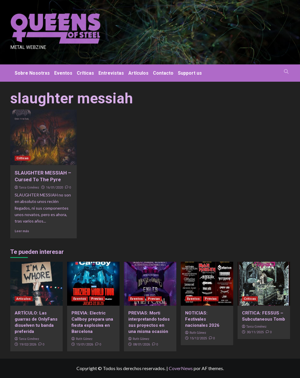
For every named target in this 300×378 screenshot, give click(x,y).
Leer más (22, 231)
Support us (190, 73)
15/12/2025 (198, 338)
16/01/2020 (54, 187)
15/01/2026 (84, 344)
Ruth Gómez (84, 339)
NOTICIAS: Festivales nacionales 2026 (202, 319)
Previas (97, 299)
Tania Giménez (29, 187)
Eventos (63, 73)
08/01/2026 (141, 344)
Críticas (85, 73)
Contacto (163, 73)
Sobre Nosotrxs (32, 73)
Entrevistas (111, 73)
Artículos (138, 73)
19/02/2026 (27, 344)
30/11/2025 (255, 332)
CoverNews (181, 368)
